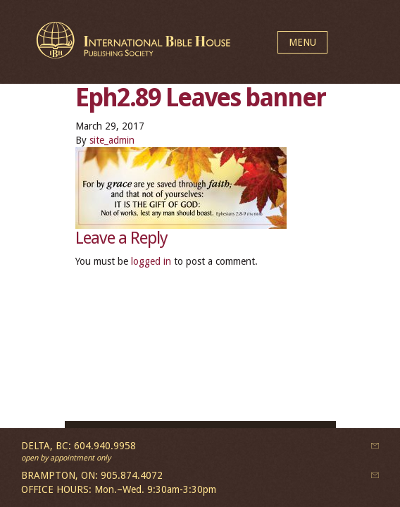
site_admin (112, 140)
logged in (151, 261)
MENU (302, 42)
